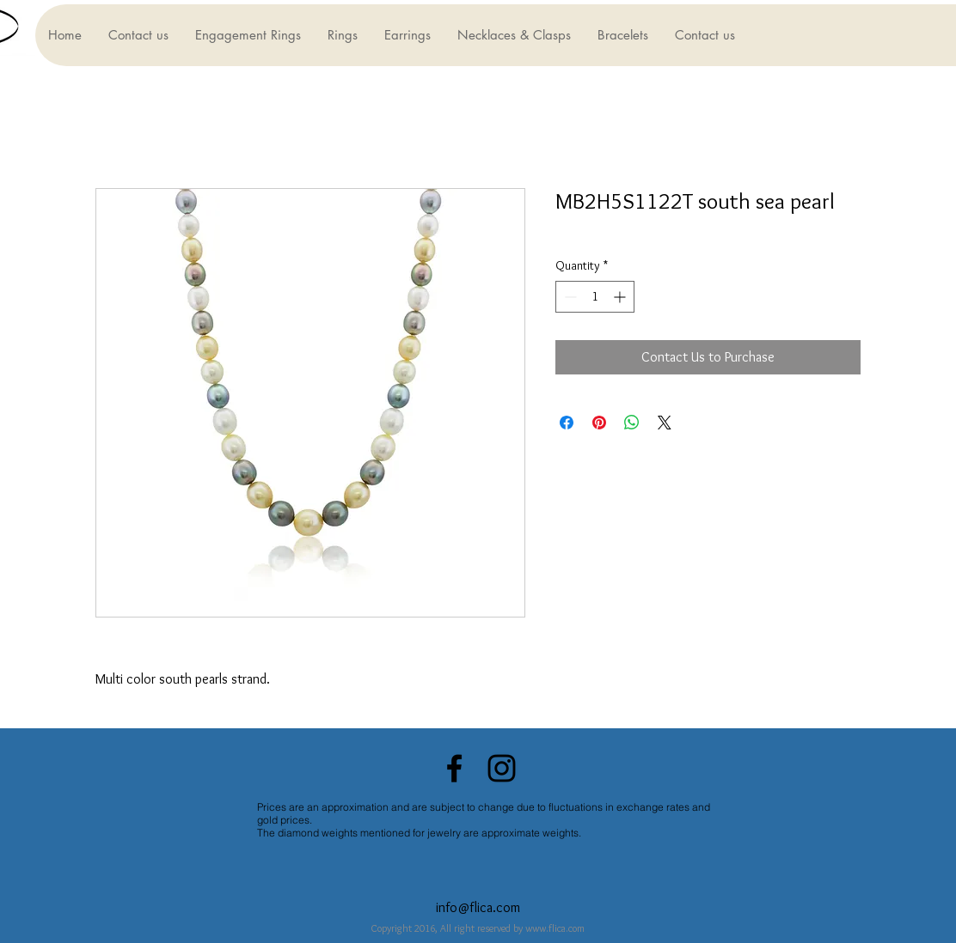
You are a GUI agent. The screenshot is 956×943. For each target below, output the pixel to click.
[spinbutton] (594, 297)
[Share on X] (664, 422)
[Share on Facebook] (566, 422)
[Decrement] (568, 297)
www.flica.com (555, 928)
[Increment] (621, 297)
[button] (247, 35)
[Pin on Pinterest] (599, 422)
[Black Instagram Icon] (501, 768)
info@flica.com (478, 907)
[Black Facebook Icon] (454, 768)
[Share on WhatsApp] (632, 422)
